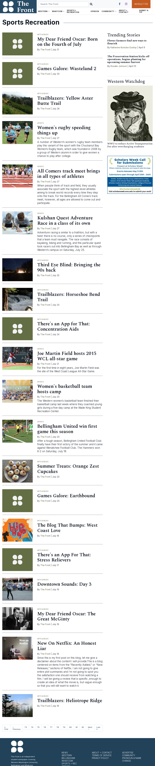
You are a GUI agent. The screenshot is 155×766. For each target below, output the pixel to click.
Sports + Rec (69, 763)
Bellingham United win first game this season (67, 429)
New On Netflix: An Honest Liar (66, 646)
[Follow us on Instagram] (126, 3)
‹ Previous (17, 728)
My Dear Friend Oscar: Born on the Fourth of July (67, 42)
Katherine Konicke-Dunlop (123, 47)
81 (77, 727)
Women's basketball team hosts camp (64, 389)
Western (67, 755)
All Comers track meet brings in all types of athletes (68, 174)
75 (38, 727)
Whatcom (67, 760)
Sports (40, 123)
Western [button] (43, 11)
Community (128, 755)
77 (51, 727)
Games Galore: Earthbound (66, 495)
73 (26, 727)
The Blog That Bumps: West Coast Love (67, 528)
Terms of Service (102, 755)
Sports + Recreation (73, 11)
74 (32, 727)
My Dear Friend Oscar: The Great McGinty (66, 616)
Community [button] (108, 11)
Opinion (95, 11)
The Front (45, 49)
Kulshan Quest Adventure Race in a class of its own (65, 220)
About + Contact (123, 11)
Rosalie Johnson (118, 66)
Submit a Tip (143, 11)
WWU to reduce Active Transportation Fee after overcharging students (129, 145)
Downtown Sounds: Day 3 (64, 584)
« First (6, 728)
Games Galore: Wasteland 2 (66, 68)
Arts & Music (43, 34)
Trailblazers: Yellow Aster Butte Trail (65, 101)
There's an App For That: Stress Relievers (64, 557)
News (65, 752)
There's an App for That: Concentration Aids (63, 326)
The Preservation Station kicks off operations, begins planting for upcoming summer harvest (128, 59)
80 (70, 727)
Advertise (127, 752)
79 (64, 727)
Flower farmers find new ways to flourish (127, 42)
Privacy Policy (100, 758)
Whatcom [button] (57, 11)
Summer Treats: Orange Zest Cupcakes (68, 469)
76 (45, 727)
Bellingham (68, 758)
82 (83, 727)
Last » (98, 728)
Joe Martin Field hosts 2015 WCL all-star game (66, 356)
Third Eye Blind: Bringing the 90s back (69, 267)
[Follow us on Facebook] (119, 3)
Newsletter (141, 4)
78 (57, 727)
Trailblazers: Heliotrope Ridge (69, 700)
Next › (90, 728)
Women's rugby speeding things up (64, 130)
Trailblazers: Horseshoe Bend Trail (68, 297)
